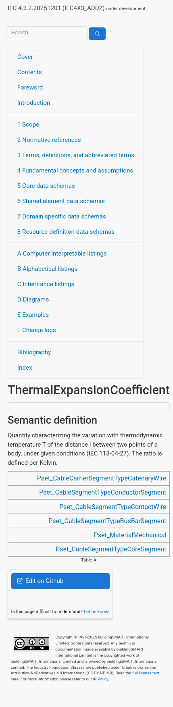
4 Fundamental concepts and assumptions (75, 170)
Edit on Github (40, 580)
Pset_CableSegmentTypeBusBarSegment (107, 521)
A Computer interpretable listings (62, 253)
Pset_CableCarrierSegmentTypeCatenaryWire (101, 478)
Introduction (33, 102)
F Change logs (36, 330)
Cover (25, 56)
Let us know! (97, 611)
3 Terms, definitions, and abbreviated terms (75, 155)
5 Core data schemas (46, 185)
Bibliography (34, 352)
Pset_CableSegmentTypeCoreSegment (111, 549)
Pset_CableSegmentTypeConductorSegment (102, 492)
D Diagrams (33, 299)
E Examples (33, 314)
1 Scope (28, 124)
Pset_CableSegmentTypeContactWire (112, 507)
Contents (29, 72)
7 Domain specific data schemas (61, 216)
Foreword (30, 87)
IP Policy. (101, 679)
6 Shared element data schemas (61, 201)
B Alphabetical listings (47, 268)
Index (24, 367)
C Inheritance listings (45, 284)
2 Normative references (49, 139)
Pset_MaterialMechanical (130, 535)
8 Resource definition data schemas (66, 231)
